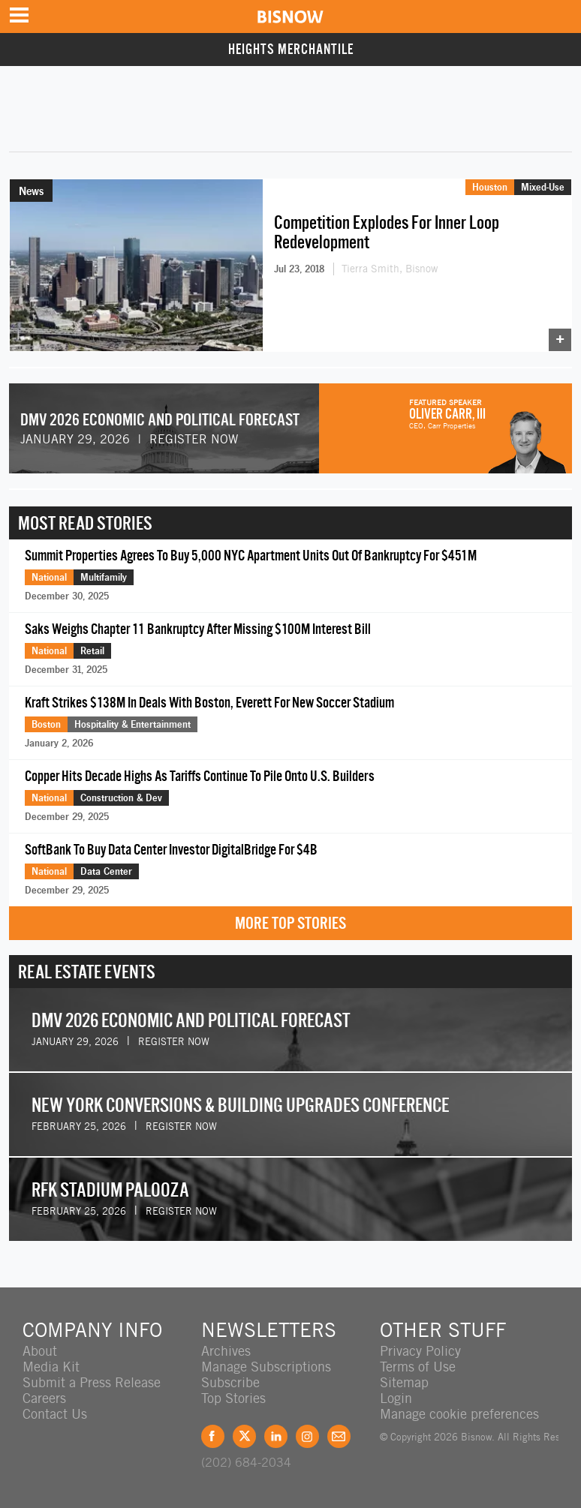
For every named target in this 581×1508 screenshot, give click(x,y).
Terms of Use (418, 1366)
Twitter (244, 1436)
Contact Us (55, 1414)
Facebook (212, 1436)
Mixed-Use (542, 187)
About (40, 1351)
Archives (226, 1351)
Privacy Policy (420, 1351)
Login (396, 1398)
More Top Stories (290, 923)
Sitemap (404, 1382)
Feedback (339, 1436)
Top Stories (233, 1398)
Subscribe (230, 1382)
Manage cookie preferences (459, 1414)
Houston (489, 187)
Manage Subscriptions (266, 1366)
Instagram (307, 1436)
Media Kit (51, 1366)
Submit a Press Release (92, 1382)
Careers (44, 1398)
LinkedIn (275, 1436)
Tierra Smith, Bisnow (390, 269)
